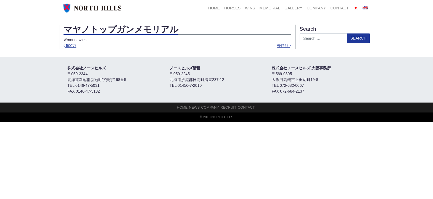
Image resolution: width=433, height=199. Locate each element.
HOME (214, 8)
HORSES (232, 8)
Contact (339, 8)
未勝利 (284, 45)
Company (316, 8)
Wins (250, 8)
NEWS (194, 107)
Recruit (228, 107)
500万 (70, 45)
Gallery (293, 8)
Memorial (270, 8)
